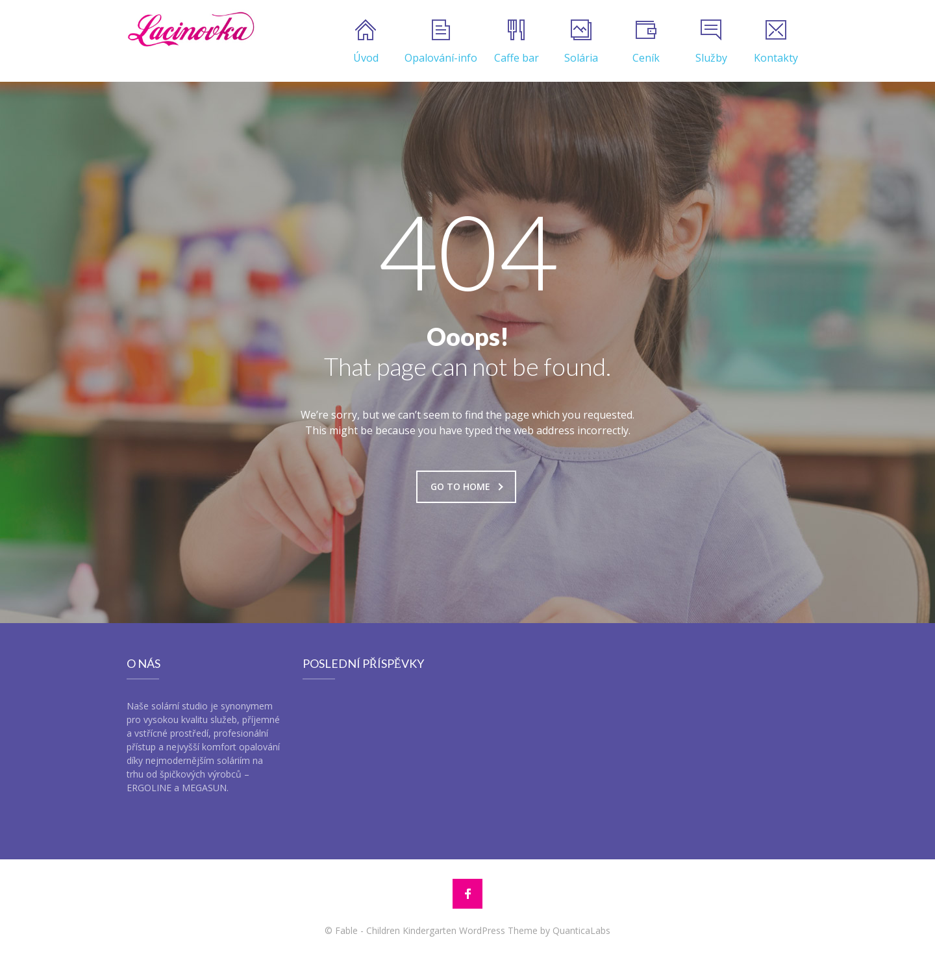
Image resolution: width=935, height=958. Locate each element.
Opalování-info (441, 42)
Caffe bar (516, 42)
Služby (711, 42)
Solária (581, 42)
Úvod (366, 42)
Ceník (646, 42)
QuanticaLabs (581, 930)
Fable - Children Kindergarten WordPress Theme (436, 930)
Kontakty (776, 42)
